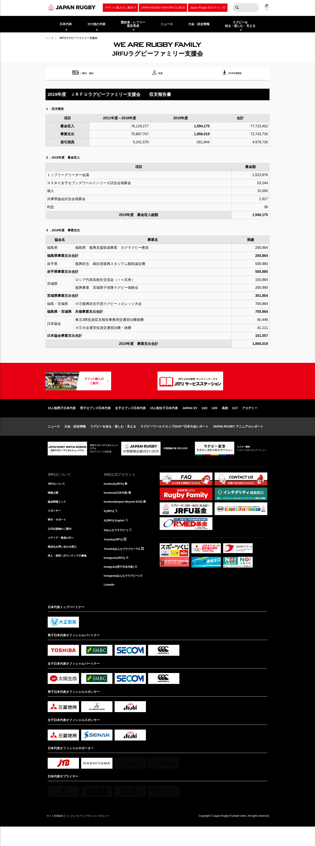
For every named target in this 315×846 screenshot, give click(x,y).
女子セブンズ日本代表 (130, 422)
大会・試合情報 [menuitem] (199, 24)
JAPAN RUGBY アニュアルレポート (238, 440)
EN (267, 9)
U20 (214, 422)
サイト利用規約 (58, 835)
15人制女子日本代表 (164, 422)
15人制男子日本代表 (62, 422)
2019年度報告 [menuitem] (235, 74)
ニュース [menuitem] (167, 24)
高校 (225, 422)
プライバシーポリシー (112, 835)
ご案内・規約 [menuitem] (86, 74)
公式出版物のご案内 (61, 546)
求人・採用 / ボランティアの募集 (70, 575)
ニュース (54, 440)
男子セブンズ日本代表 (95, 422)
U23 (204, 422)
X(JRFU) (110, 527)
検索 (237, 7)
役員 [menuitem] (160, 74)
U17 (235, 422)
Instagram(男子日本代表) (121, 584)
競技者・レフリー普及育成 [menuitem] (133, 24)
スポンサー (55, 527)
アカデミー (249, 422)
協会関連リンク (58, 517)
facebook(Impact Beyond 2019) (126, 517)
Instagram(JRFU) (116, 575)
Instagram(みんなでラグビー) (124, 594)
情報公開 (54, 507)
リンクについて (83, 835)
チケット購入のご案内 (119, 7)
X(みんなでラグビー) (118, 546)
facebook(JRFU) (115, 498)
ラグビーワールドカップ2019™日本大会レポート (174, 440)
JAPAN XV (189, 422)
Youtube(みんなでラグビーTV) (125, 565)
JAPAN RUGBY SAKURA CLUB (161, 7)
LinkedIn (110, 604)
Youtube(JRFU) (115, 555)
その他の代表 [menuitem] (96, 24)
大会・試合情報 (75, 440)
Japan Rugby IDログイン (206, 7)
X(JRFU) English (116, 536)
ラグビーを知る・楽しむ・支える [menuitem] (240, 24)
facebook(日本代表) (117, 507)
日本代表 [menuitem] (66, 24)
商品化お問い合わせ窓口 (64, 565)
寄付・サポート (58, 536)
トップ (49, 38)
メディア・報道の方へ (63, 555)
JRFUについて (58, 498)
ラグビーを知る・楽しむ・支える (113, 440)
